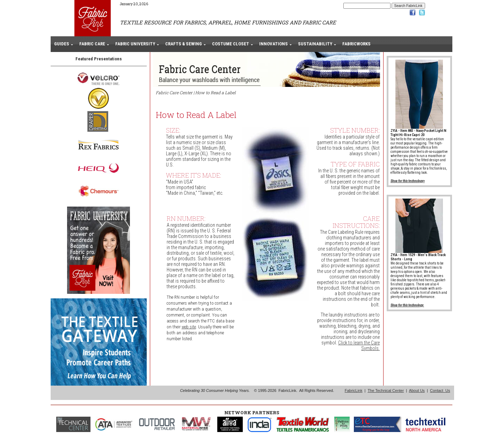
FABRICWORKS (356, 43)
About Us (417, 390)
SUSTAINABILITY (315, 43)
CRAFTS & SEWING (183, 43)
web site (189, 326)
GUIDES (61, 43)
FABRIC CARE (92, 43)
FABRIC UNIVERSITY (135, 43)
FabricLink (354, 390)
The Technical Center (385, 390)
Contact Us (440, 390)
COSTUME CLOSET (230, 43)
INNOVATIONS (273, 43)
